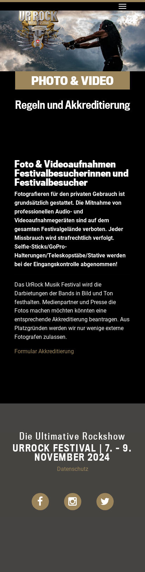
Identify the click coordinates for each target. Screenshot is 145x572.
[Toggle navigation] (122, 6)
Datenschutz (72, 468)
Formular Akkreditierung (44, 351)
